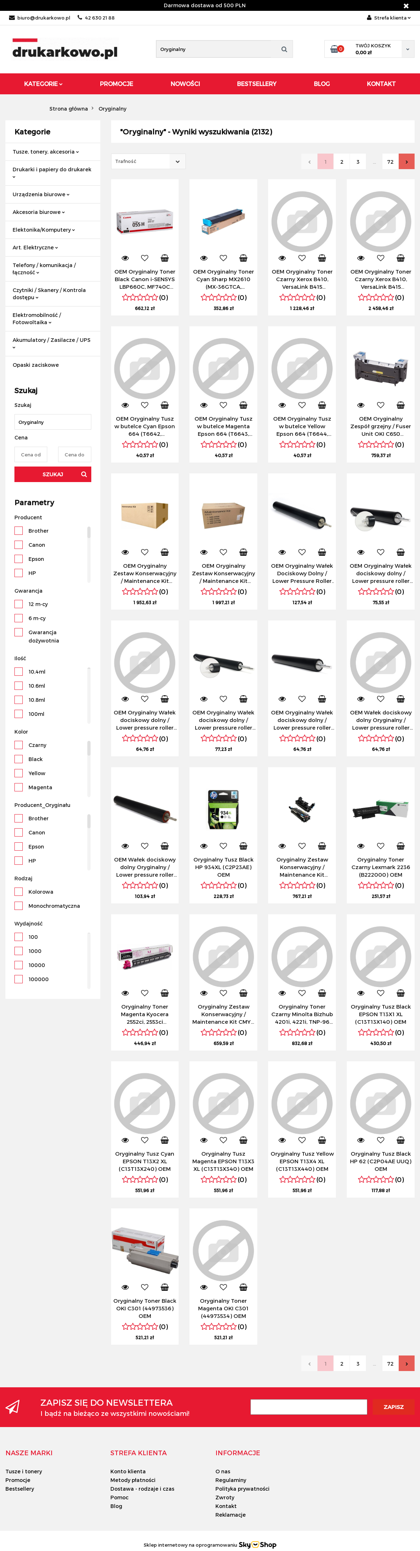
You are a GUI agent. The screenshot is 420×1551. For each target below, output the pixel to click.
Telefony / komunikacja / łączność (44, 268)
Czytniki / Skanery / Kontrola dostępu (49, 293)
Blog (322, 83)
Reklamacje (230, 1515)
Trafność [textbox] (125, 161)
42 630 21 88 (96, 18)
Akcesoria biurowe (39, 212)
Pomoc (119, 1497)
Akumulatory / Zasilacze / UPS (52, 343)
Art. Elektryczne (35, 247)
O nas (222, 1471)
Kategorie (43, 83)
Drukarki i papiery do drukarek (52, 172)
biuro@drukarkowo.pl (39, 18)
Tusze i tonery (23, 1471)
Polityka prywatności (242, 1489)
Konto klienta (128, 1471)
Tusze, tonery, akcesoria (46, 152)
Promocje (116, 83)
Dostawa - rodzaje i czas (142, 1489)
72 (390, 162)
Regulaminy (230, 1480)
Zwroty (224, 1497)
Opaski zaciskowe (36, 365)
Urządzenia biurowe (41, 194)
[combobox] (148, 161)
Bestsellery (256, 83)
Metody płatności (133, 1480)
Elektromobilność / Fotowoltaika (37, 318)
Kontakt (381, 83)
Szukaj (53, 474)
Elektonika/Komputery (44, 230)
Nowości (185, 83)
